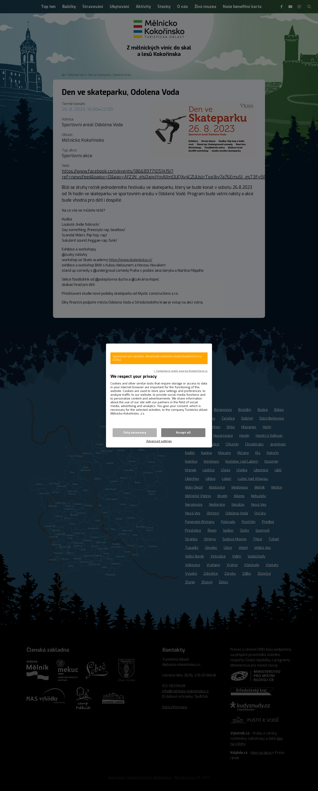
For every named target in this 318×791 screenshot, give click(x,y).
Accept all (183, 432)
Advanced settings (159, 441)
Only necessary (134, 432)
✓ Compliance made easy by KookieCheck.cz (180, 371)
